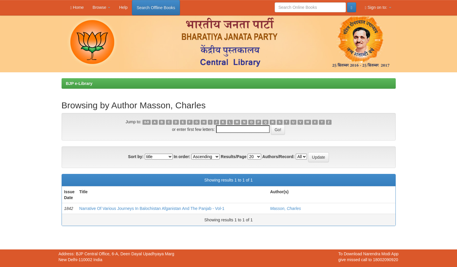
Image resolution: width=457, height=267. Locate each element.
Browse (102, 7)
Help (123, 7)
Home (77, 7)
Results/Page (234, 156)
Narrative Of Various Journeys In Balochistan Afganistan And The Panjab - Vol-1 (151, 208)
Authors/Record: (278, 156)
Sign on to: (378, 7)
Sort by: (136, 156)
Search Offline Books (156, 7)
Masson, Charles (285, 208)
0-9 (146, 122)
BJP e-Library (79, 83)
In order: (182, 156)
